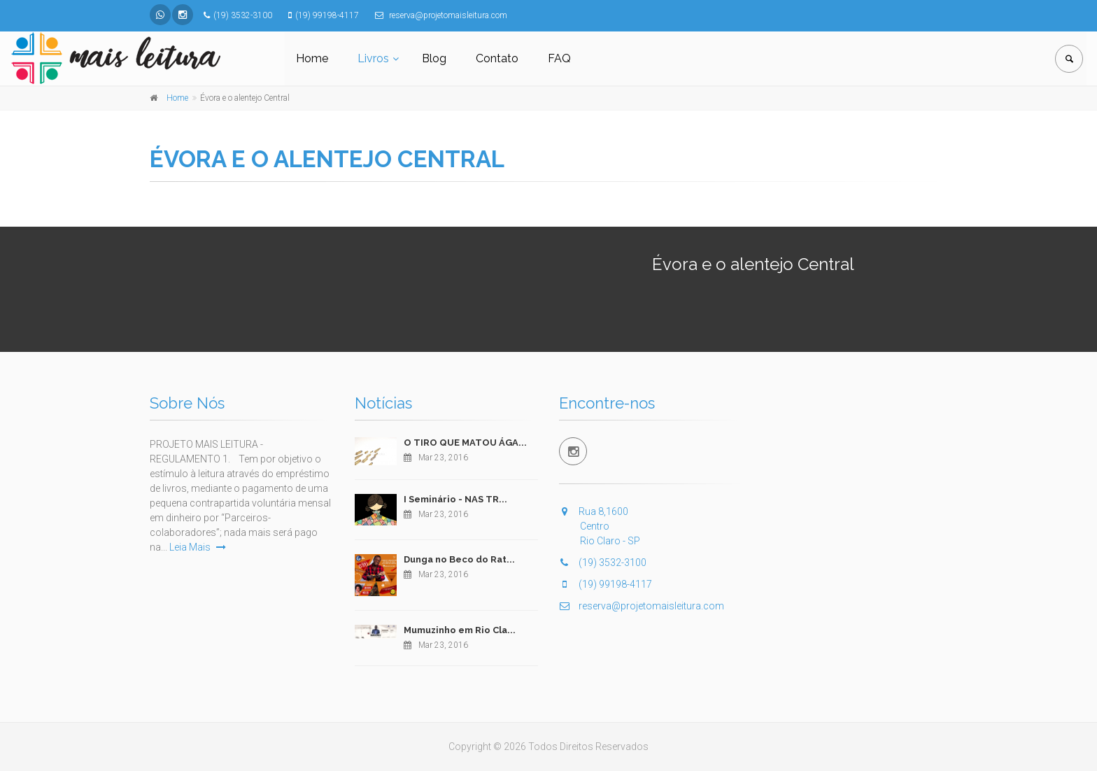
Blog (434, 58)
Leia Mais (197, 547)
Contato (497, 58)
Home (312, 58)
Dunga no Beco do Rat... (459, 559)
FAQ (559, 58)
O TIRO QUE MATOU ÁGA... (465, 442)
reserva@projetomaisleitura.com (641, 605)
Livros (373, 58)
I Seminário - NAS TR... (455, 499)
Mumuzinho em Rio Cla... (460, 630)
